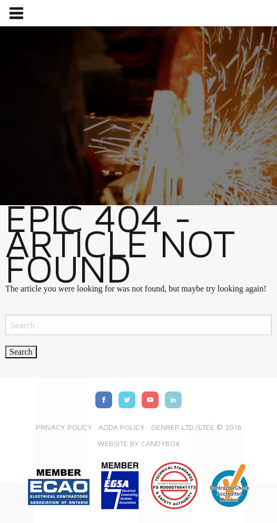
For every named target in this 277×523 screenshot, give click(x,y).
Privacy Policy (64, 427)
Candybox (160, 443)
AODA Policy (121, 427)
